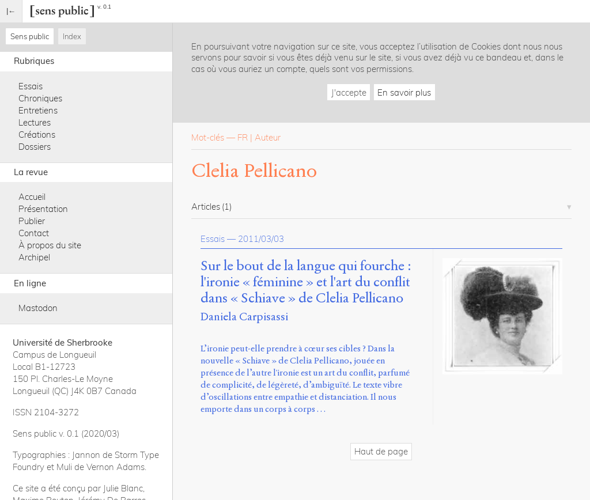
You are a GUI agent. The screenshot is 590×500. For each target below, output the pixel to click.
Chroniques (40, 98)
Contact (33, 233)
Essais (30, 86)
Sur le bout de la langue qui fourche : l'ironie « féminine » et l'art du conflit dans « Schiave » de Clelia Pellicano (306, 282)
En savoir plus (404, 92)
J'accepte (348, 92)
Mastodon (38, 307)
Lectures (34, 122)
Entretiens (38, 110)
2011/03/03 (261, 238)
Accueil (32, 196)
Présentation (43, 208)
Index (72, 36)
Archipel (34, 257)
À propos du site (49, 245)
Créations (36, 134)
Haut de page (381, 451)
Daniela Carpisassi (244, 316)
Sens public (29, 36)
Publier (31, 220)
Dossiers (34, 146)
